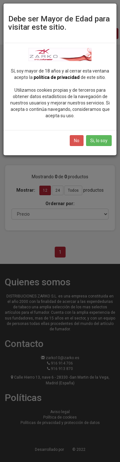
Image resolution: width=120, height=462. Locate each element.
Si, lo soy (99, 140)
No (76, 140)
